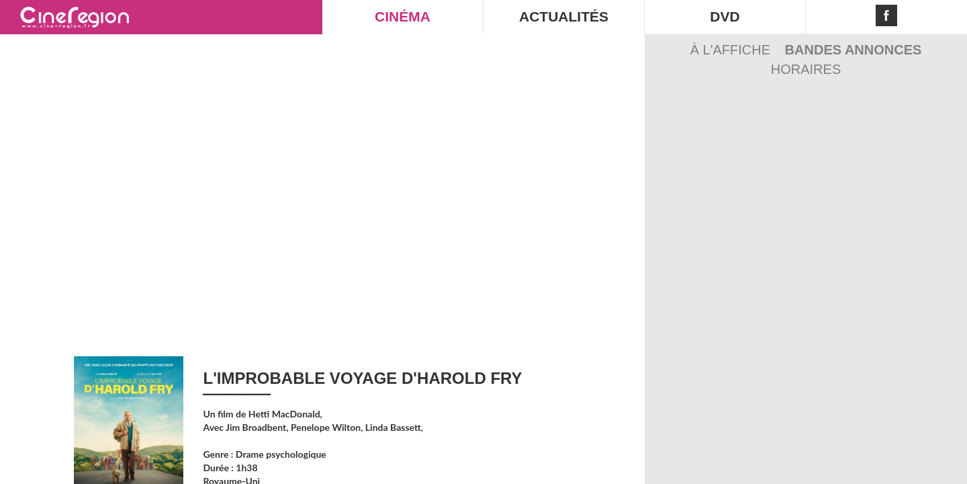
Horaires (806, 69)
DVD (724, 16)
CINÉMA (402, 16)
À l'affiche (732, 49)
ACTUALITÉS (563, 16)
